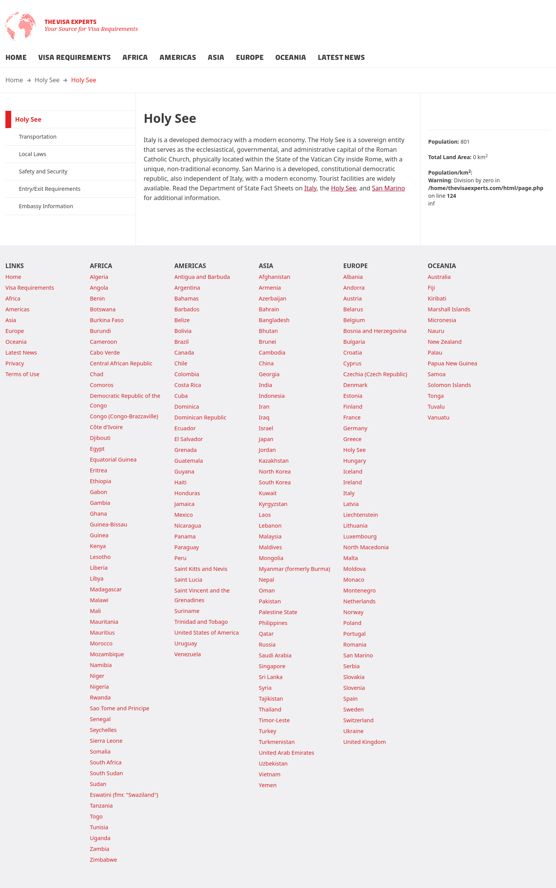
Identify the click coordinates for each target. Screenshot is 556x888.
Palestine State (278, 612)
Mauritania (104, 621)
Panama (185, 536)
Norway (353, 612)
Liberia (99, 567)
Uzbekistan (273, 763)
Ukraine (353, 731)
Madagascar (106, 589)
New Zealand (445, 341)
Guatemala (189, 460)
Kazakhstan (273, 460)
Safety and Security (43, 171)
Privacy (14, 363)
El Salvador (189, 439)
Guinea (99, 535)
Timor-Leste (274, 720)
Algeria (99, 276)
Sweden (353, 709)
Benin (97, 298)
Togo (96, 816)
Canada (184, 352)
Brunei (267, 341)
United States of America (207, 632)
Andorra (353, 287)
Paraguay (187, 547)
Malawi (99, 600)
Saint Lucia (189, 579)
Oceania (16, 341)
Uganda (100, 838)
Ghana (98, 513)
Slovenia (354, 687)
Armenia (270, 287)
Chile (181, 363)
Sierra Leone (106, 740)
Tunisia (99, 827)
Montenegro (359, 590)
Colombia (187, 374)
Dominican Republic (201, 417)
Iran (264, 406)
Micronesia (442, 320)
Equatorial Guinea (113, 459)
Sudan (98, 784)
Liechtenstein (360, 514)
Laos (265, 514)
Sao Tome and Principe (119, 708)
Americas (17, 309)
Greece (352, 439)
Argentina (187, 287)
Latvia (351, 504)
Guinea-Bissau (108, 524)
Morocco (101, 643)
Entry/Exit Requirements (49, 188)
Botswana (103, 309)
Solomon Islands (449, 385)
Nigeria (99, 686)
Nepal (266, 579)
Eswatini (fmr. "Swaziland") (124, 794)
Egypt (97, 448)
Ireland (352, 482)
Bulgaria (354, 341)
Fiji (431, 287)
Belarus (353, 309)
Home (14, 80)
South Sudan (106, 773)
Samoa (437, 374)
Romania (354, 644)
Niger (97, 675)
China (266, 363)
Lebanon (270, 525)
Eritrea (98, 470)
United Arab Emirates (286, 752)
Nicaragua (188, 525)
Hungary (354, 460)
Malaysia (270, 536)
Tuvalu (436, 406)
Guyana (185, 471)
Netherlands (359, 601)
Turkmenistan (277, 741)
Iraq (264, 417)
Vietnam (269, 774)
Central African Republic (121, 363)
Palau (435, 352)
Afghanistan (274, 276)
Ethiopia (100, 481)
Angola (99, 287)
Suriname (187, 611)
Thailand (270, 709)
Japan (266, 439)
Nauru (436, 330)
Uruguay (186, 643)
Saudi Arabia (275, 655)
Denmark (355, 385)
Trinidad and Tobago (201, 621)
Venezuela (188, 654)
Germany (355, 428)
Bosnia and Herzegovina (375, 330)
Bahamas (187, 298)
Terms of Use (22, 374)
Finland (353, 406)
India (265, 385)
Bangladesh (274, 320)
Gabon (98, 492)
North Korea (275, 471)
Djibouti (100, 437)
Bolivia (183, 330)
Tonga (436, 395)
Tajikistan (271, 698)
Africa (12, 298)
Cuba (181, 395)
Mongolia (271, 558)
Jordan (267, 449)
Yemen (267, 785)
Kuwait (267, 493)
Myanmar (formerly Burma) (294, 568)
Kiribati (437, 298)
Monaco (353, 579)
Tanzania (101, 805)
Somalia (100, 751)
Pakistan (270, 601)
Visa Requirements (29, 287)
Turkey (267, 731)
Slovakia (353, 677)
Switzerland (358, 720)
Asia (10, 320)
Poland (352, 623)
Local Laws (32, 154)
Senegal (100, 719)
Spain (350, 698)
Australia (439, 276)
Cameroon (103, 341)
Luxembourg (359, 536)
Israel (266, 428)
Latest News (21, 352)
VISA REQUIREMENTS (74, 57)
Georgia (269, 374)
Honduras (187, 493)
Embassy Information (46, 206)
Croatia (352, 352)
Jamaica (185, 504)
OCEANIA (290, 57)
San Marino (388, 188)
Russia (267, 644)
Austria (352, 298)
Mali (95, 611)
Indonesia (272, 395)
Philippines (273, 623)
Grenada (186, 449)
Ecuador (185, 428)
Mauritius (102, 632)
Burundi (100, 330)
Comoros (102, 385)
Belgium (354, 320)
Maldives (270, 547)
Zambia (99, 848)
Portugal (354, 633)
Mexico (184, 514)
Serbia (351, 666)
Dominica (187, 406)
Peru (181, 558)
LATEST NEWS (341, 57)
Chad (96, 374)
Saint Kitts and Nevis (201, 568)
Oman (267, 590)
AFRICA (135, 57)
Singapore (272, 666)
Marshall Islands (449, 309)
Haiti (180, 482)
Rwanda (100, 697)
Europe (14, 330)
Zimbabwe (103, 859)
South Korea (275, 482)
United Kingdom (364, 741)
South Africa (106, 762)
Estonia (352, 395)
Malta (350, 558)
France (352, 417)
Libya (96, 578)
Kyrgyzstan (273, 504)
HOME (16, 57)
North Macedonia (366, 547)
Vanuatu (438, 417)
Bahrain (269, 309)
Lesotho (100, 556)
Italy (310, 188)
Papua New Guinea (452, 363)
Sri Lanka (271, 677)
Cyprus (352, 363)
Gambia (100, 502)
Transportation (37, 136)
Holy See (47, 80)
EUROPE (250, 57)
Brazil (182, 341)
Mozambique (107, 654)
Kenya (98, 546)
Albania (353, 276)
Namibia (101, 665)
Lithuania (355, 525)
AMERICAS (177, 57)
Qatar (266, 633)
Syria (265, 687)
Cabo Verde (105, 352)
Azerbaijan (272, 298)
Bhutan (268, 330)
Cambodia (272, 352)
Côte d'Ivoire (106, 427)
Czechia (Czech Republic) (375, 374)
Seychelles (103, 729)
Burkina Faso (107, 320)
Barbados (187, 309)
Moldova (354, 568)
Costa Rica (188, 385)
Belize (182, 320)
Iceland (352, 471)
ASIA (216, 57)
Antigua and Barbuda (202, 276)
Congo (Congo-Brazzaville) (124, 416)
